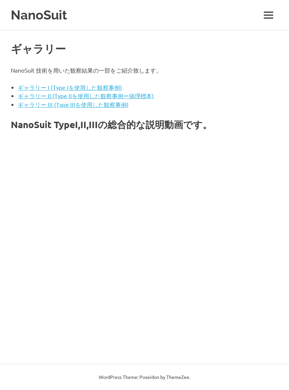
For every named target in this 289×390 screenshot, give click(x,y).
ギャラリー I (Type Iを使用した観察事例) (70, 87)
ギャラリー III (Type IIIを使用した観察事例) (73, 104)
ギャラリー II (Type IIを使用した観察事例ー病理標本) (86, 95)
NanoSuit (39, 15)
